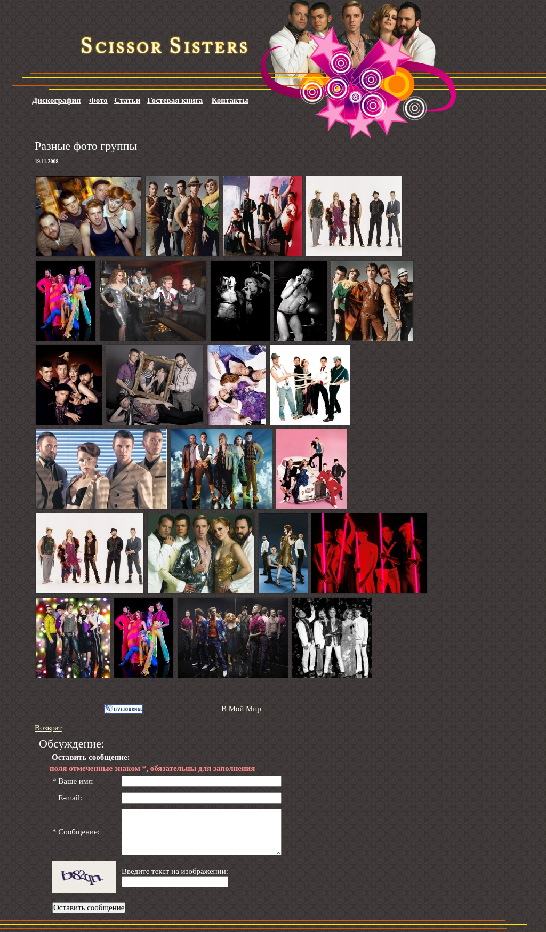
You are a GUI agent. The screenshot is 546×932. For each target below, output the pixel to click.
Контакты (230, 100)
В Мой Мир (241, 708)
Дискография (56, 100)
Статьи (127, 100)
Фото (98, 100)
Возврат (48, 728)
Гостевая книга (175, 100)
